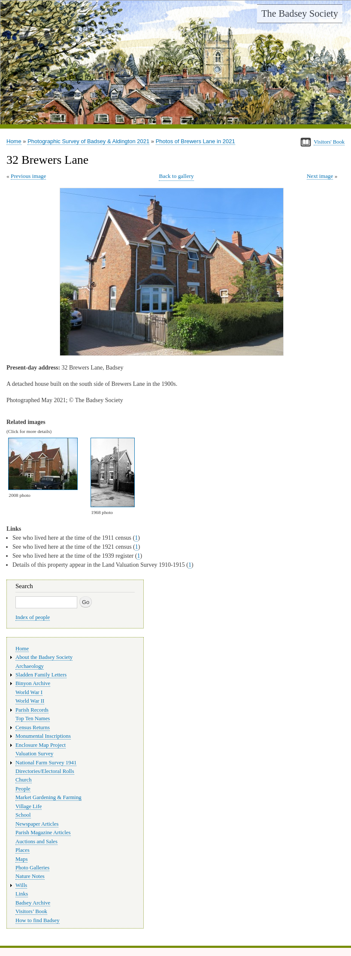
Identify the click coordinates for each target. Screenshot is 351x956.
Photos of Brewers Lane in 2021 (195, 141)
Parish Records (31, 710)
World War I (28, 692)
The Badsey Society (299, 13)
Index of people (32, 617)
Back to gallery (176, 176)
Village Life (28, 806)
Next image (320, 176)
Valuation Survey (34, 754)
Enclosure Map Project (40, 745)
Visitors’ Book (31, 911)
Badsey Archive (32, 903)
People (22, 789)
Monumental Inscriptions (43, 736)
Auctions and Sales (36, 842)
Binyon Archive (32, 683)
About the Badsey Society (44, 657)
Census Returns (32, 728)
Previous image (28, 176)
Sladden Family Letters (41, 675)
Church (23, 780)
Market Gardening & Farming (48, 797)
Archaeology (29, 666)
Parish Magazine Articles (43, 833)
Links (21, 894)
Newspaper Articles (36, 824)
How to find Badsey (37, 920)
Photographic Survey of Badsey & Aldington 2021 (88, 141)
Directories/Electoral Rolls (44, 771)
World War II (29, 701)
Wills (21, 885)
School (23, 815)
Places (22, 850)
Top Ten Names (32, 718)
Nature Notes (30, 876)
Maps (21, 859)
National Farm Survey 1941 (45, 763)
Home (13, 141)
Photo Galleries (32, 868)
